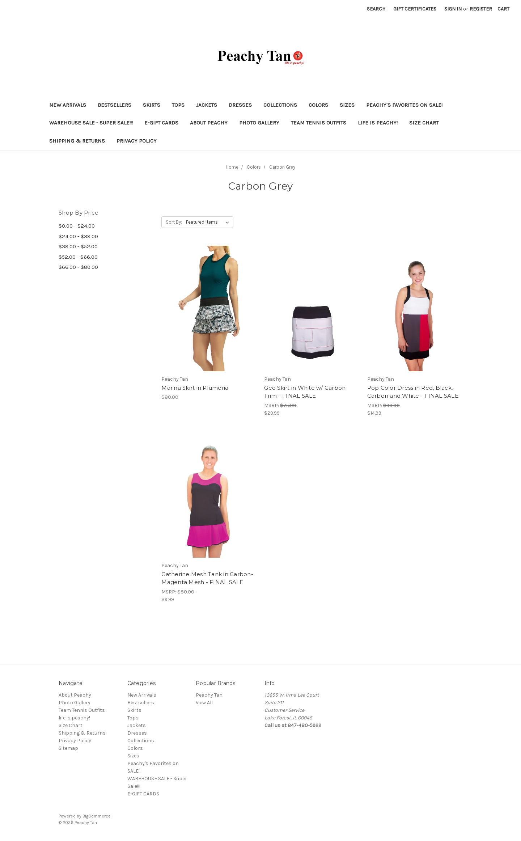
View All (204, 703)
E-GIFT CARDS (161, 122)
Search (376, 9)
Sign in (453, 9)
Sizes (347, 105)
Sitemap (68, 748)
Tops (178, 105)
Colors (318, 105)
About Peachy (209, 122)
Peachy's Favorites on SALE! (404, 105)
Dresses (240, 105)
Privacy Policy (137, 141)
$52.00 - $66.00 (78, 257)
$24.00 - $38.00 (78, 236)
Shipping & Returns (77, 141)
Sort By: (174, 222)
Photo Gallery (259, 122)
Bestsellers (114, 105)
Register (481, 9)
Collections (280, 105)
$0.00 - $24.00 (77, 226)
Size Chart (424, 122)
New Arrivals (67, 105)
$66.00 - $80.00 (78, 267)
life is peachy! (378, 122)
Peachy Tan (209, 695)
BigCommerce (96, 816)
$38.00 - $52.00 (78, 246)
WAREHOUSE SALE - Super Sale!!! (91, 122)
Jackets (206, 105)
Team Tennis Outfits (318, 122)
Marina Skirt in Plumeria (194, 387)
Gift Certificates (414, 9)
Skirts (151, 105)
